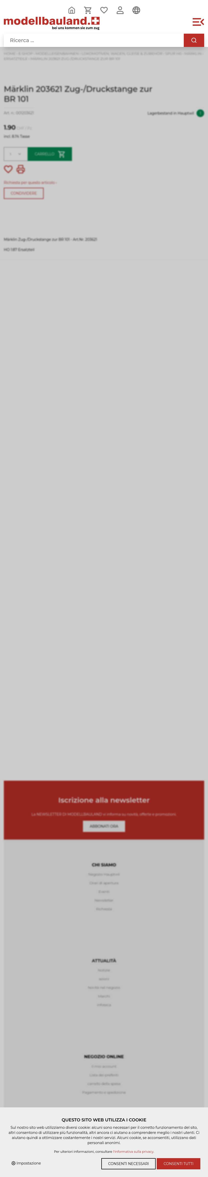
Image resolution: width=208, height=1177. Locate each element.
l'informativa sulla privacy (133, 1152)
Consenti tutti (178, 1163)
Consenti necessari (128, 1163)
